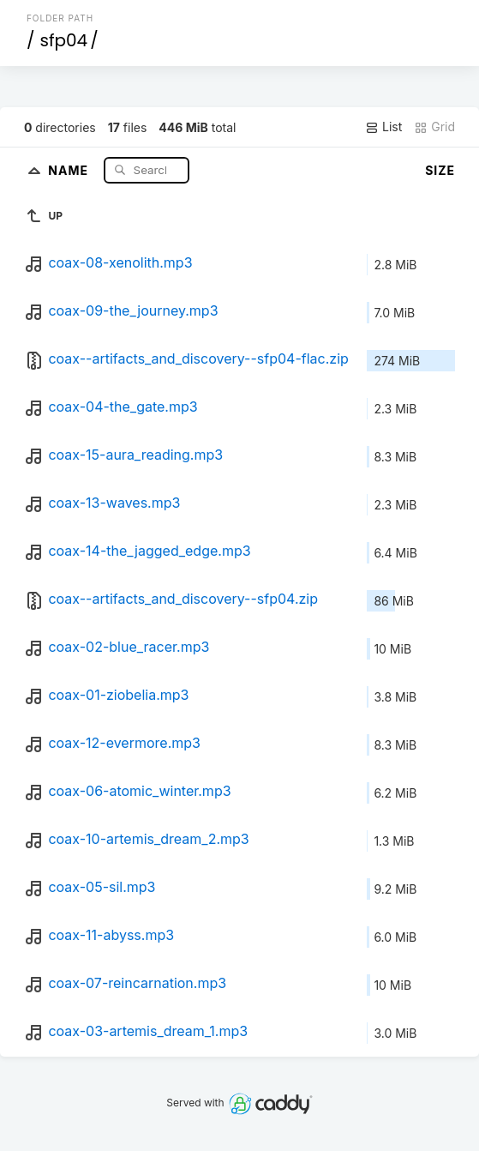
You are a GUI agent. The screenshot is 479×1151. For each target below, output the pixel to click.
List (383, 127)
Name (70, 169)
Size (440, 170)
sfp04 (63, 40)
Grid (434, 127)
